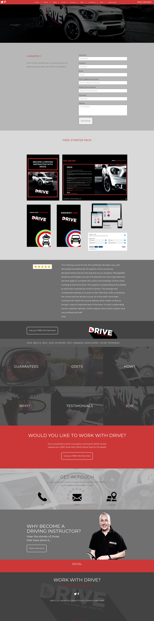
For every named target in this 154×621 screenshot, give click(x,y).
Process (73, 2)
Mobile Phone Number (87, 87)
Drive (29, 343)
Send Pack (85, 121)
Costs (63, 2)
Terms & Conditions (95, 601)
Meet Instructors (36, 548)
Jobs (101, 2)
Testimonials (112, 2)
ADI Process (60, 343)
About (46, 2)
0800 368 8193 (144, 2)
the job (103, 343)
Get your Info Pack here (42, 330)
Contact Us (65, 601)
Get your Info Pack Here (77, 456)
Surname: (82, 63)
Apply (55, 2)
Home (37, 2)
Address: (82, 103)
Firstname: (83, 55)
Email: (81, 71)
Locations (91, 2)
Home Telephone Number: (89, 79)
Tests (82, 2)
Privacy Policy (78, 601)
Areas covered (92, 343)
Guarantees (78, 343)
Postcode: (82, 95)
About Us (37, 343)
